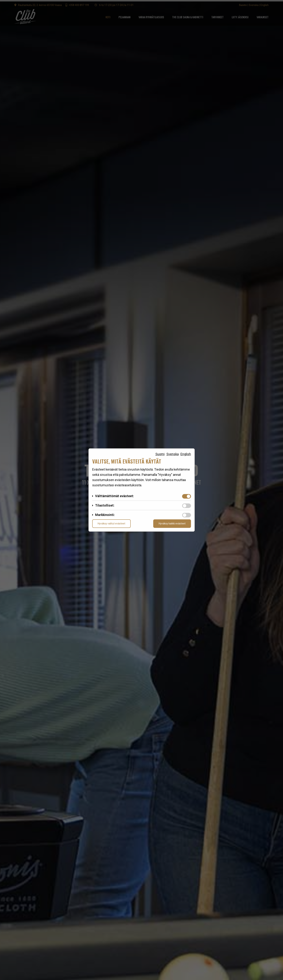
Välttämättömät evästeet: (114, 496)
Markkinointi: (105, 515)
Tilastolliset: (104, 505)
